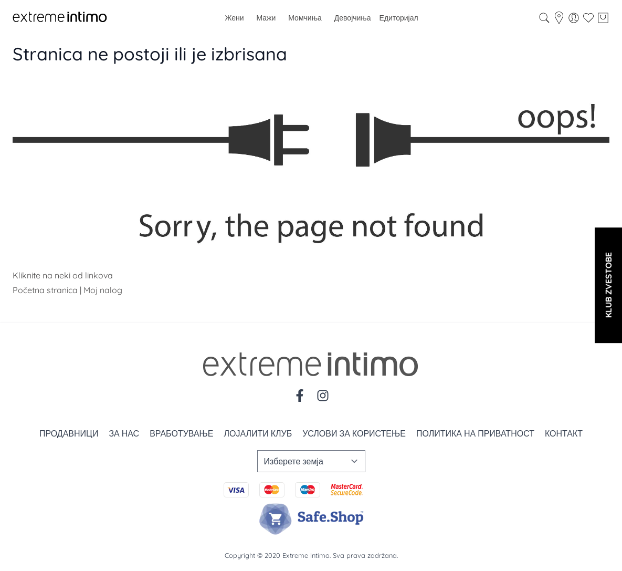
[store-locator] (559, 18)
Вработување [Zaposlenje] (181, 433)
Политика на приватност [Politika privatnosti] (475, 433)
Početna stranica (45, 290)
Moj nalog (102, 290)
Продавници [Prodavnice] (68, 433)
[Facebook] (299, 395)
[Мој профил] (573, 18)
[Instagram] (322, 395)
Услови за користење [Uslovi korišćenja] (354, 433)
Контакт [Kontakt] (564, 433)
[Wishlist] (588, 18)
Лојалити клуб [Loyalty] (258, 433)
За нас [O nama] (124, 433)
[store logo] (60, 17)
